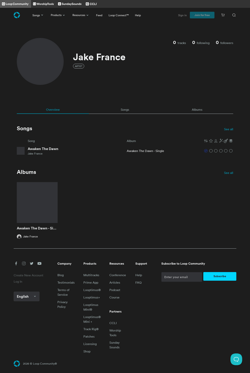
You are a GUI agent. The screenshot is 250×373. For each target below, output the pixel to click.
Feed (99, 15)
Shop (86, 351)
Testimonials (66, 282)
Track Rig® (91, 329)
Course (114, 297)
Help (138, 15)
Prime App (90, 282)
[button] (218, 140)
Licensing (90, 344)
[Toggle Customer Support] (236, 359)
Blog (60, 275)
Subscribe (219, 276)
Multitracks (91, 275)
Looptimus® (92, 290)
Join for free (202, 15)
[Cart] (223, 15)
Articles (114, 282)
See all (228, 129)
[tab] (53, 109)
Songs (38, 15)
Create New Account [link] (28, 275)
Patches (89, 336)
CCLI (113, 323)
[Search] (234, 15)
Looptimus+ (91, 297)
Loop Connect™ (119, 15)
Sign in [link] (182, 15)
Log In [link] (18, 281)
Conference (117, 275)
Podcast (114, 290)
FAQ (138, 282)
